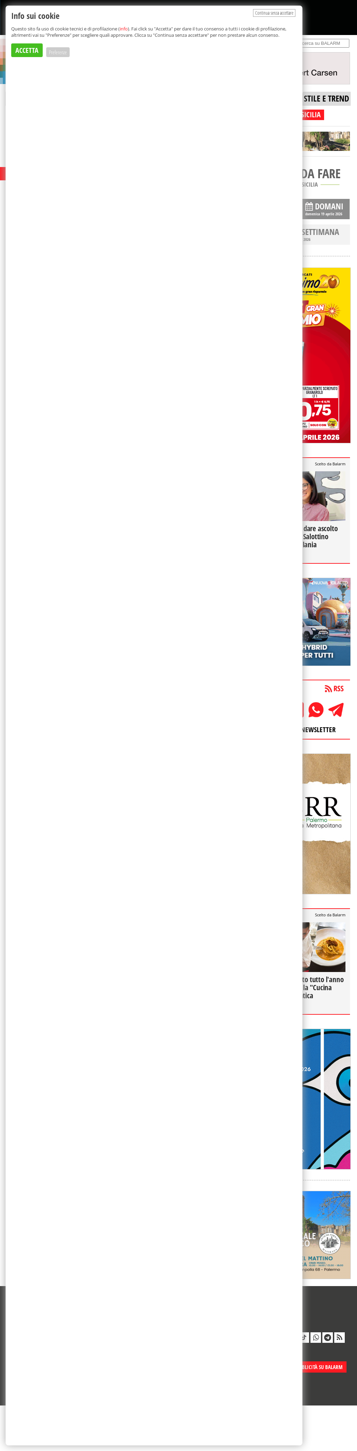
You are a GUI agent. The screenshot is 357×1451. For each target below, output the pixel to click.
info (124, 29)
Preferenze (58, 52)
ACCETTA (26, 50)
